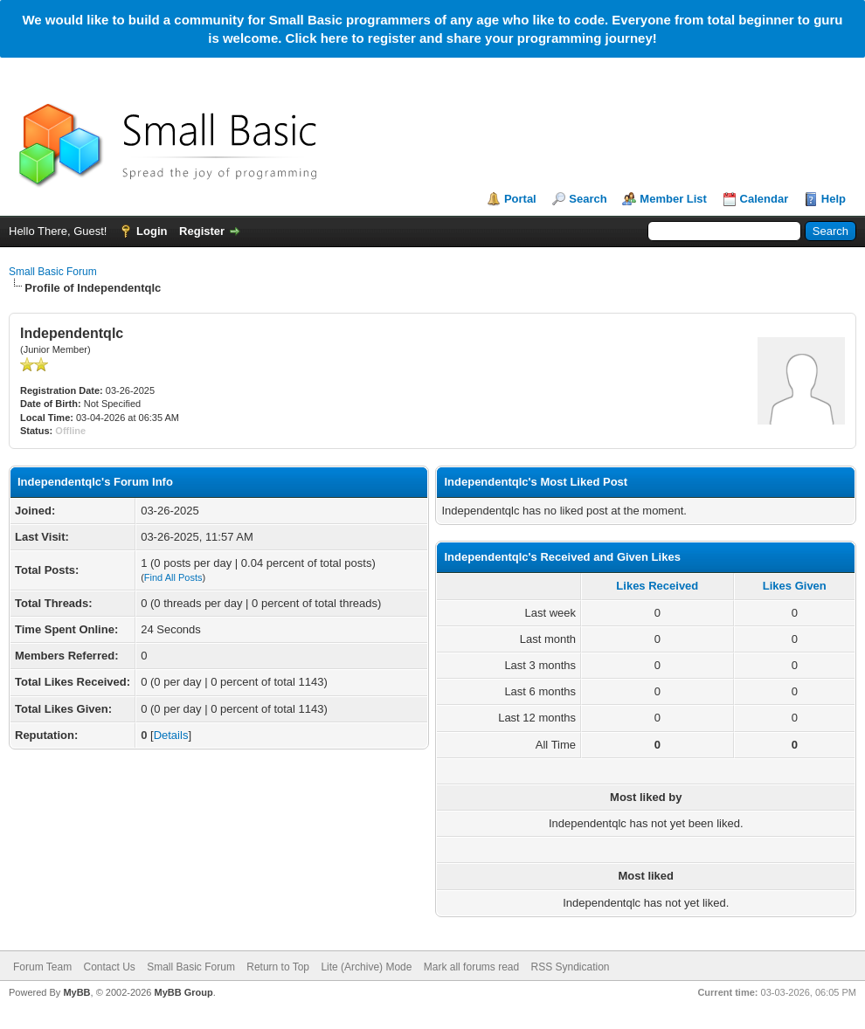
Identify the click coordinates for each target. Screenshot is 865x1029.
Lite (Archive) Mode (366, 967)
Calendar (764, 198)
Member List (673, 198)
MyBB (76, 992)
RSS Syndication (570, 967)
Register (202, 231)
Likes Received (657, 585)
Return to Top (277, 967)
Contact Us (109, 967)
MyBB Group (183, 992)
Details (171, 735)
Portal (520, 198)
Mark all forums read (471, 967)
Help (833, 198)
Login (151, 231)
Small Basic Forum (53, 272)
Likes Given (795, 585)
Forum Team (42, 967)
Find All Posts (173, 577)
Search (587, 198)
